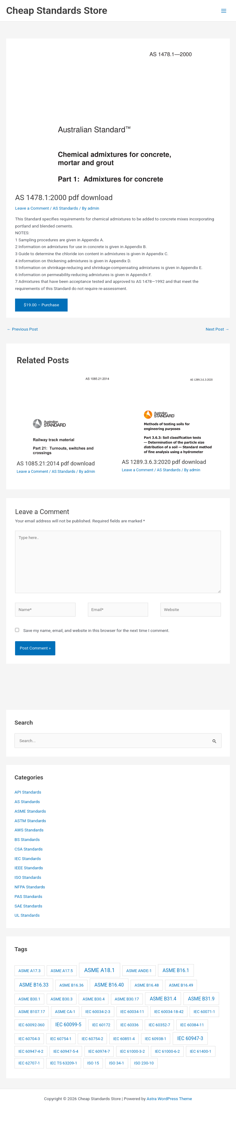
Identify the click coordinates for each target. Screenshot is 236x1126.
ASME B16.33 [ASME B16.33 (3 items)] (34, 985)
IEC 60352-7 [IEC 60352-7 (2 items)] (159, 1025)
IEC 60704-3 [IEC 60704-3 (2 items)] (29, 1038)
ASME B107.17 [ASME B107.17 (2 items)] (31, 1011)
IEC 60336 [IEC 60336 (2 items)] (129, 1025)
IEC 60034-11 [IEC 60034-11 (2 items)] (132, 1011)
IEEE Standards (28, 867)
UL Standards (27, 915)
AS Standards (65, 208)
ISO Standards (27, 877)
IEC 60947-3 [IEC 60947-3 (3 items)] (190, 1038)
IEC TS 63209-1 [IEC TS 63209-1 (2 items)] (63, 1063)
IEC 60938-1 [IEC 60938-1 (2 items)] (155, 1038)
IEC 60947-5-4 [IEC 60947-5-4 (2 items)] (65, 1051)
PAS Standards (28, 896)
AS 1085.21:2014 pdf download (56, 463)
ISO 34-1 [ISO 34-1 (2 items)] (116, 1063)
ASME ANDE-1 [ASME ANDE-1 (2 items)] (139, 970)
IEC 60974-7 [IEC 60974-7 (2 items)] (99, 1051)
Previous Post (22, 329)
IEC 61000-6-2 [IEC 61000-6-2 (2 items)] (167, 1051)
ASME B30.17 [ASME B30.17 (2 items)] (127, 999)
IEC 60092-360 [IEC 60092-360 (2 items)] (31, 1025)
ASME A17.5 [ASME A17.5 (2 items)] (62, 970)
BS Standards (27, 839)
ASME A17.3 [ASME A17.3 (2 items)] (29, 970)
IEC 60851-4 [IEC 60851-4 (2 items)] (124, 1038)
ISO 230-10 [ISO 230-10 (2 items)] (144, 1063)
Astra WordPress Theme (169, 1098)
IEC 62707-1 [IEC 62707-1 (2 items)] (29, 1063)
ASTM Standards (30, 820)
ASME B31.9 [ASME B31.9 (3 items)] (201, 999)
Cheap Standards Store (56, 10)
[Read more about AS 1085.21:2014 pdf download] (65, 414)
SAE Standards (28, 905)
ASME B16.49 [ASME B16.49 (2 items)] (181, 985)
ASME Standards (30, 811)
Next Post (217, 329)
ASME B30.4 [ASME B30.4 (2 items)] (94, 999)
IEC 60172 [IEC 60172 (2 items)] (101, 1025)
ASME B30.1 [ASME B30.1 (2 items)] (29, 999)
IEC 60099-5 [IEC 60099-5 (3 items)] (68, 1024)
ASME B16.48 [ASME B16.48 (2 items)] (147, 985)
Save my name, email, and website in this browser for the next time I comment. (96, 630)
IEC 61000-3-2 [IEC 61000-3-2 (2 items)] (132, 1051)
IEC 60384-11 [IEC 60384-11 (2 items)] (192, 1025)
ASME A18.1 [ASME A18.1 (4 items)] (99, 970)
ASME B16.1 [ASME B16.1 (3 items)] (176, 970)
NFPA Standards (29, 886)
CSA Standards (28, 849)
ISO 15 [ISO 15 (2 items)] (93, 1063)
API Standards (27, 792)
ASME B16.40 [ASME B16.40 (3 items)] (109, 985)
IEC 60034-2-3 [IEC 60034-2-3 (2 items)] (97, 1011)
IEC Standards (27, 858)
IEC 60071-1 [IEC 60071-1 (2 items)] (204, 1011)
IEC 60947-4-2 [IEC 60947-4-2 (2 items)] (30, 1051)
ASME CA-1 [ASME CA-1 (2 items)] (65, 1011)
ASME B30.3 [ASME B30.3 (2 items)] (61, 999)
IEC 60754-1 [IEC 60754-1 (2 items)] (61, 1038)
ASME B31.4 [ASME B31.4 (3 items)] (163, 999)
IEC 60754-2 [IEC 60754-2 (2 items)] (92, 1038)
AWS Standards (28, 829)
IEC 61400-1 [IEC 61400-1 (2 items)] (200, 1051)
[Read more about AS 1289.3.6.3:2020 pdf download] (170, 414)
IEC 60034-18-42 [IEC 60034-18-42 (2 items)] (169, 1011)
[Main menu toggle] (224, 10)
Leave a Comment (32, 208)
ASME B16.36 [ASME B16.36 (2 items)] (71, 985)
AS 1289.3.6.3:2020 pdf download (164, 462)
